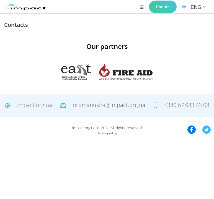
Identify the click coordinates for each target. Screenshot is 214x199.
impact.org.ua (28, 105)
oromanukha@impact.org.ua (102, 105)
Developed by (107, 133)
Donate (163, 6)
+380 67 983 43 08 (181, 105)
